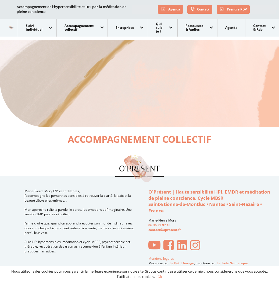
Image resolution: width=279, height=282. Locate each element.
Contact (199, 9)
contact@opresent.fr (164, 229)
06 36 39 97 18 (159, 225)
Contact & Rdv (259, 27)
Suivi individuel (34, 27)
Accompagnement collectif (79, 27)
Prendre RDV (233, 9)
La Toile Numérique (232, 263)
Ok (160, 276)
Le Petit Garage (182, 263)
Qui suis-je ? (159, 27)
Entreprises (125, 27)
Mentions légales (161, 258)
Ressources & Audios (194, 27)
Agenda (170, 9)
